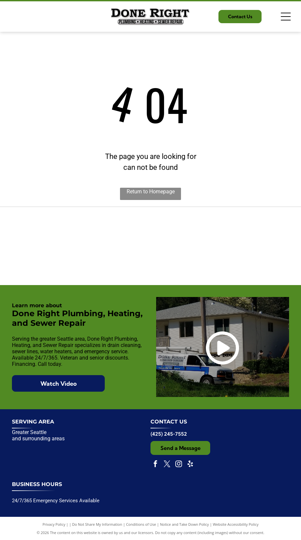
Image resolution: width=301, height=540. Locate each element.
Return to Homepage (151, 191)
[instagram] (179, 464)
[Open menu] (286, 17)
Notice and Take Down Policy (184, 524)
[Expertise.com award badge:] (150, 246)
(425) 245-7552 (168, 434)
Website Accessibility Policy (236, 524)
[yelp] (190, 464)
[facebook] (155, 464)
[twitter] (167, 464)
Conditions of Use (141, 524)
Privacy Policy (53, 524)
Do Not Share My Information (97, 524)
